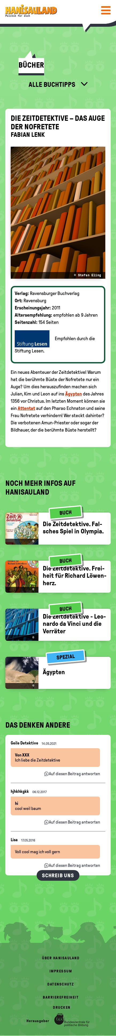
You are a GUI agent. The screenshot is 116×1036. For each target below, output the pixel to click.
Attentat (26, 408)
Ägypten (73, 394)
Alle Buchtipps (53, 84)
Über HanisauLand (60, 958)
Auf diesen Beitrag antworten (74, 773)
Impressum (60, 971)
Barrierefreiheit (61, 997)
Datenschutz (60, 984)
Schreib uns (58, 875)
